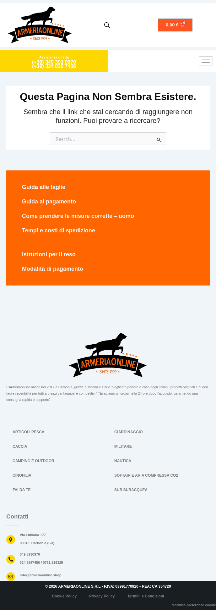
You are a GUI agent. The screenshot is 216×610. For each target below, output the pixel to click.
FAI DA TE (22, 490)
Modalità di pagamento (52, 269)
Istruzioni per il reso (49, 254)
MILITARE (123, 446)
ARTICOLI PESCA (28, 432)
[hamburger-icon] (206, 60)
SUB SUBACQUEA (131, 490)
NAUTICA (122, 461)
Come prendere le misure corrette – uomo (78, 216)
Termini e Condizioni (145, 596)
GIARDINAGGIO (128, 432)
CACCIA (20, 446)
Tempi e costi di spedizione (58, 230)
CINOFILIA (22, 475)
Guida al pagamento (49, 201)
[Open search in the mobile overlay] (107, 25)
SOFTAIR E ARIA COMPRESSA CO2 (146, 475)
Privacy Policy (102, 596)
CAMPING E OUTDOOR (33, 461)
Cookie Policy (64, 596)
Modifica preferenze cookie (194, 605)
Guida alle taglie (43, 187)
